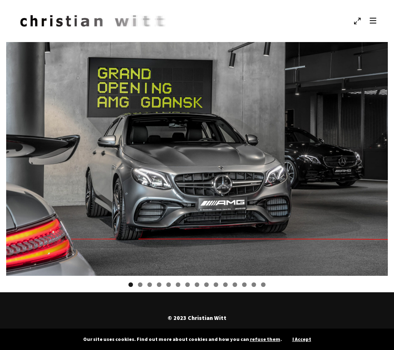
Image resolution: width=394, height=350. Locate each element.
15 (263, 284)
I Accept (301, 339)
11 (225, 284)
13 (244, 284)
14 (254, 284)
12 (235, 284)
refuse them (265, 339)
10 (216, 284)
